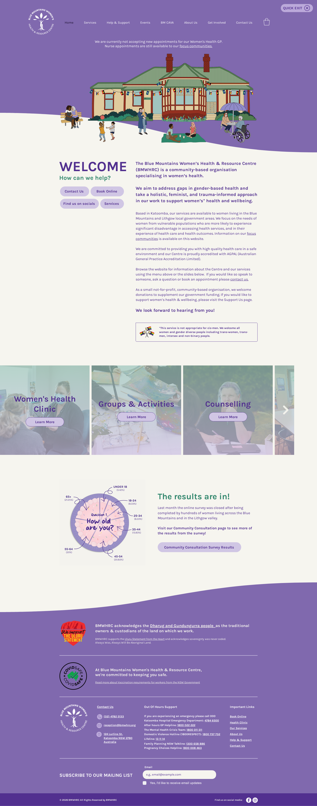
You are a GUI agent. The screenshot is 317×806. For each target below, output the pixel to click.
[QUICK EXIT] (297, 8)
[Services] (112, 204)
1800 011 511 (194, 730)
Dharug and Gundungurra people (183, 625)
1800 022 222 (186, 725)
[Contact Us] (74, 191)
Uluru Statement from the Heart (145, 639)
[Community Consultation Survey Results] (199, 547)
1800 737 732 (211, 734)
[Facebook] (248, 800)
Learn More (45, 422)
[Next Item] (285, 410)
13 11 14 (160, 739)
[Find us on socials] (79, 204)
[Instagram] (255, 800)
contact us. (239, 279)
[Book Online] (107, 191)
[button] (267, 21)
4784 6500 (212, 720)
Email (148, 767)
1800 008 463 (192, 748)
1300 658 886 (195, 743)
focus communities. (196, 46)
